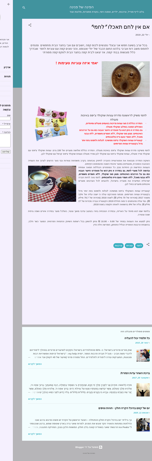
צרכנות (105, 245)
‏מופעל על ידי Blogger (76, 447)
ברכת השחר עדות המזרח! (122, 373)
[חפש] (11, 8)
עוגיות (116, 245)
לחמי (126, 245)
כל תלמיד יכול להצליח (124, 338)
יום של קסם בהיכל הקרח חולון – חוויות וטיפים (111, 408)
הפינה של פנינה (69, 7)
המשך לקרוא (22, 364)
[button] (17, 25)
